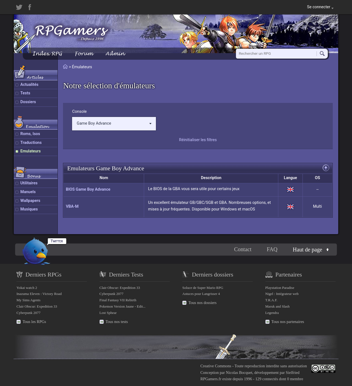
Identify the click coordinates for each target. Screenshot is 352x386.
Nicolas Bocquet (239, 372)
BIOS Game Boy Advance (88, 189)
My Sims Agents (28, 300)
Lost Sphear (108, 313)
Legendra (272, 313)
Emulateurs (30, 151)
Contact (242, 249)
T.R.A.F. (271, 300)
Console (79, 111)
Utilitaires (28, 183)
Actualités (29, 84)
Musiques (29, 209)
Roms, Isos (30, 134)
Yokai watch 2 (26, 288)
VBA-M (72, 206)
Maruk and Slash (277, 306)
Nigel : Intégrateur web (282, 294)
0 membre (295, 379)
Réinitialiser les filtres (198, 140)
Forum (84, 53)
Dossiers (28, 102)
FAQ (272, 249)
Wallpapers (30, 200)
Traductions (31, 142)
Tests (25, 93)
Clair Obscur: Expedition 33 (36, 306)
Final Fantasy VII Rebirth (118, 300)
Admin (115, 53)
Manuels (28, 192)
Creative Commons (215, 366)
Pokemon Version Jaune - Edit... (123, 306)
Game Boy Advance (114, 123)
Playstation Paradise (279, 288)
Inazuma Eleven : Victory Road (39, 294)
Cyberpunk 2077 (28, 313)
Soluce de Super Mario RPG (202, 288)
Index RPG (47, 53)
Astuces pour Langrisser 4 (201, 294)
